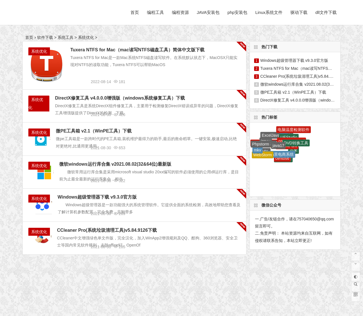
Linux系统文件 (268, 12)
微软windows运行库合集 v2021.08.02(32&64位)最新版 (115, 164)
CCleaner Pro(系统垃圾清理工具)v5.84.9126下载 (107, 230)
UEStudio (288, 137)
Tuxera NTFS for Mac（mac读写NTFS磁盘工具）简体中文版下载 (137, 49)
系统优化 (86, 37)
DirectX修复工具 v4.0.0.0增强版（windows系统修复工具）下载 (120, 98)
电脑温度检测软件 (293, 129)
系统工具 (65, 37)
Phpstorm (260, 144)
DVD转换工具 (296, 143)
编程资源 (180, 12)
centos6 (282, 158)
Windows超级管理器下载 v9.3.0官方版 (97, 197)
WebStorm (262, 155)
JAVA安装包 (208, 12)
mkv (257, 150)
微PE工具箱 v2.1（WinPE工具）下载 (94, 130)
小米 (293, 150)
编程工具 (155, 12)
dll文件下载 (326, 12)
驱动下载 (298, 12)
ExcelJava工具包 (277, 135)
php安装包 (237, 12)
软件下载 (45, 37)
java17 (278, 145)
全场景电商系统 (280, 154)
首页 (134, 12)
